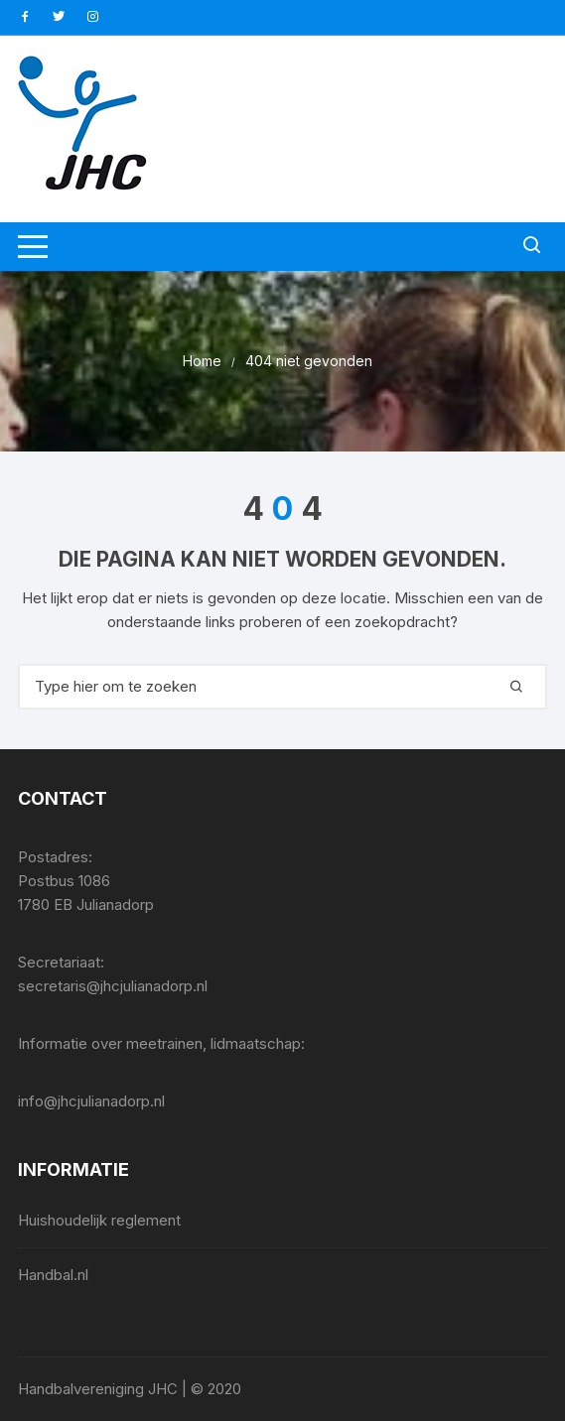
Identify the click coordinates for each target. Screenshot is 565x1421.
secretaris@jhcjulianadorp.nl (113, 985)
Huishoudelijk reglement (99, 1220)
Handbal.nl (53, 1274)
